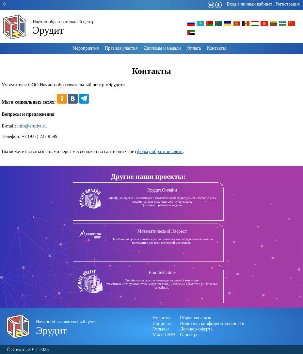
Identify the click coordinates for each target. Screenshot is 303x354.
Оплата (194, 48)
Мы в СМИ (164, 334)
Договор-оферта (196, 328)
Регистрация (288, 4)
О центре (189, 334)
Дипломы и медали (162, 48)
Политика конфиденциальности (212, 323)
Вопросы (161, 323)
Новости (161, 317)
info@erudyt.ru (32, 125)
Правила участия (121, 48)
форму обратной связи (160, 151)
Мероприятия (85, 48)
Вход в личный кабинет (249, 4)
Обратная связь (195, 317)
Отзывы (160, 328)
